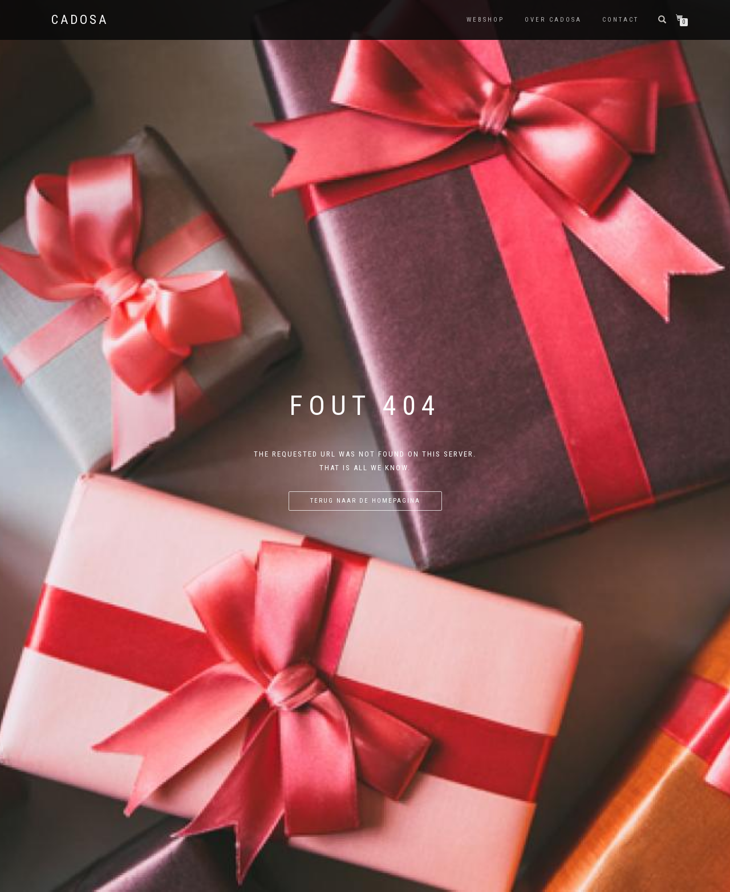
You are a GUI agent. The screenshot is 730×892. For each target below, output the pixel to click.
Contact (620, 19)
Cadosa (79, 20)
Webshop (485, 19)
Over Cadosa (553, 19)
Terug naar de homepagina (365, 500)
